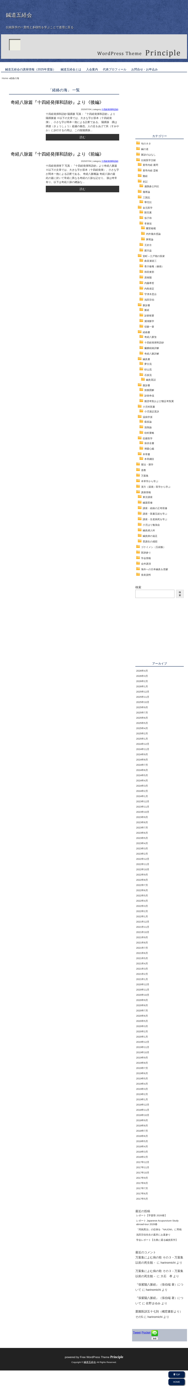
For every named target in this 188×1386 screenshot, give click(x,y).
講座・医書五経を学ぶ (155, 513)
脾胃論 (149, 239)
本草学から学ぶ (149, 481)
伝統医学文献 (148, 160)
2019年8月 (142, 1062)
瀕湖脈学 (149, 321)
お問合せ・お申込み (144, 69)
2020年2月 (142, 1031)
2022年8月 (142, 879)
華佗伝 (148, 202)
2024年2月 (142, 791)
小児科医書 (149, 406)
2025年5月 (142, 723)
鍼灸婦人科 (149, 530)
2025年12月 (142, 691)
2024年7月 (142, 764)
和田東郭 (149, 272)
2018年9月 (142, 1120)
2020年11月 (142, 989)
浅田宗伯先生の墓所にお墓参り (153, 1234)
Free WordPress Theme (101, 1357)
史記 (145, 181)
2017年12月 (142, 1162)
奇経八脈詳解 (151, 353)
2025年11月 (142, 696)
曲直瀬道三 (150, 260)
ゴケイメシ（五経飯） (153, 547)
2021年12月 (142, 921)
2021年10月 (142, 932)
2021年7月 (142, 947)
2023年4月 (142, 843)
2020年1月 (142, 1036)
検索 (138, 587)
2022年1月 (142, 916)
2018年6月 (142, 1136)
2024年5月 (142, 775)
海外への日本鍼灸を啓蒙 (154, 569)
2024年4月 (142, 780)
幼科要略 (149, 432)
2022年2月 (142, 911)
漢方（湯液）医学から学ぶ (156, 486)
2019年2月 (142, 1094)
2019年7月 (142, 1068)
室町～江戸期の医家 (154, 256)
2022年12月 (142, 859)
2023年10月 (142, 811)
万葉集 (144, 475)
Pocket (146, 1332)
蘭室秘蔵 (151, 228)
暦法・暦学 (147, 464)
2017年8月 (142, 1183)
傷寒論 (146, 191)
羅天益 (148, 250)
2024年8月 (142, 759)
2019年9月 (142, 1057)
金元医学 (148, 207)
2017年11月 (142, 1167)
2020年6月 (142, 1015)
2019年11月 (142, 1047)
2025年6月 (142, 717)
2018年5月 (142, 1141)
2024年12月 (142, 743)
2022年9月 (142, 874)
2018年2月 (142, 1156)
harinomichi (168, 1262)
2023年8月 (142, 822)
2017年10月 (142, 1172)
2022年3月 (142, 906)
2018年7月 (142, 1130)
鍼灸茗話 (151, 379)
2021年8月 (142, 942)
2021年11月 (142, 926)
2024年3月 (142, 785)
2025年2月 (142, 733)
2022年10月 (142, 869)
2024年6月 (142, 770)
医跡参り (146, 552)
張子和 (148, 218)
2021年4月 (142, 963)
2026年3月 (142, 676)
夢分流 (148, 364)
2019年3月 (142, 1089)
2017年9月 (142, 1177)
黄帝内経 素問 (150, 165)
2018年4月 (142, 1146)
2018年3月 (142, 1151)
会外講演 (146, 563)
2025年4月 (142, 728)
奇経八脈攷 (150, 337)
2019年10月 (142, 1052)
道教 (143, 470)
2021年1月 (142, 979)
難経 (145, 176)
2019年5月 (142, 1078)
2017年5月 (142, 1198)
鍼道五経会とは (71, 69)
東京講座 (148, 497)
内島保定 (149, 288)
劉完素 (148, 212)
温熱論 (148, 427)
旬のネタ (146, 143)
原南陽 (148, 277)
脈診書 (146, 305)
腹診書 (146, 385)
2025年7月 (142, 712)
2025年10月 (142, 702)
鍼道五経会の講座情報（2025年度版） (30, 69)
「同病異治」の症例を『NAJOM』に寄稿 (159, 1229)
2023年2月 (142, 853)
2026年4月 (142, 670)
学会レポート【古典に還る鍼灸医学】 (157, 1239)
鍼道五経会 (19, 15)
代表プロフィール (114, 69)
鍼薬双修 (148, 502)
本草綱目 (149, 459)
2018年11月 (142, 1109)
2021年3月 (142, 968)
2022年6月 (142, 890)
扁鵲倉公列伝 (151, 186)
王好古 (148, 245)
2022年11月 (142, 864)
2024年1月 (142, 796)
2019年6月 (142, 1073)
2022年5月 (142, 895)
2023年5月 (142, 838)
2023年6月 (142, 832)
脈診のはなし (148, 154)
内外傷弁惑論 (153, 233)
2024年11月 (142, 749)
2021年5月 (142, 958)
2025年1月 (142, 738)
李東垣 (148, 223)
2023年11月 (142, 806)
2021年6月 (142, 953)
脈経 (146, 310)
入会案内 (92, 69)
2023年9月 (142, 817)
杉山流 (148, 369)
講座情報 (146, 492)
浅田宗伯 (149, 299)
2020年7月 (142, 1010)
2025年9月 (142, 707)
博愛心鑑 (149, 448)
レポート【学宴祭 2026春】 (151, 1215)
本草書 (146, 454)
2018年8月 (142, 1125)
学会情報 (146, 558)
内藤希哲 (149, 283)
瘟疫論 (148, 421)
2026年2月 (142, 681)
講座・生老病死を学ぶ (155, 519)
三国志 (146, 197)
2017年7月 (142, 1188)
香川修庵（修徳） (154, 266)
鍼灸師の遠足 (150, 536)
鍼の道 (144, 149)
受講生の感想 (150, 541)
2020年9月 (142, 1000)
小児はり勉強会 (151, 524)
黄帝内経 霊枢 (150, 170)
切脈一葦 (149, 326)
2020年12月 (142, 984)
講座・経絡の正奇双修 (155, 508)
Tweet (137, 1332)
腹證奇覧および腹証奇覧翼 (159, 401)
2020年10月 (142, 994)
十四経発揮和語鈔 (109, 109)
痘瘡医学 (148, 438)
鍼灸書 (146, 359)
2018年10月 (142, 1115)
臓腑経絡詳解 (151, 348)
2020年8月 (142, 1005)
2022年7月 (142, 885)
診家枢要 (149, 315)
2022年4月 (142, 900)
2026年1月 (142, 686)
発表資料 (146, 574)
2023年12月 (142, 801)
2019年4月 (142, 1083)
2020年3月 (142, 1026)
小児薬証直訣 (151, 411)
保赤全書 (149, 443)
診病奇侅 (149, 395)
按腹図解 (149, 390)
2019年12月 (142, 1041)
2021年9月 (142, 937)
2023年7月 (142, 827)
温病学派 (148, 417)
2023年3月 (142, 848)
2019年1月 (142, 1099)
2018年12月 (142, 1104)
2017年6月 (142, 1193)
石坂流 (148, 375)
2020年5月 (142, 1021)
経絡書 (146, 332)
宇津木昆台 (150, 294)
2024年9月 (142, 754)
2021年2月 (142, 974)
